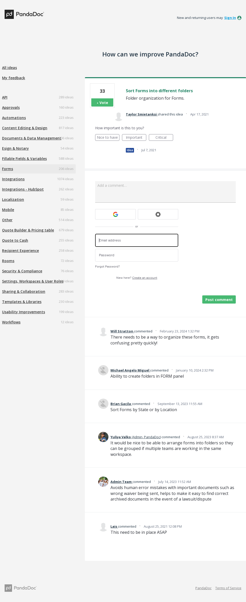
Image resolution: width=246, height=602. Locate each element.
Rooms (8, 260)
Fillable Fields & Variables (24, 158)
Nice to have (108, 138)
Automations (14, 117)
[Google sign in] (115, 214)
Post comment (219, 299)
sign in (230, 17)
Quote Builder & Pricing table (28, 230)
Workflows (11, 322)
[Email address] (136, 240)
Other (7, 219)
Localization (13, 199)
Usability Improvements (23, 311)
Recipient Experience (20, 250)
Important (136, 138)
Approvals (11, 107)
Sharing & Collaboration (23, 291)
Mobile (8, 209)
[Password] (136, 255)
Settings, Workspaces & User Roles (32, 281)
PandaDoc (203, 588)
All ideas (9, 67)
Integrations (13, 179)
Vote (103, 102)
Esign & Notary (15, 148)
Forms (7, 168)
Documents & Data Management (31, 138)
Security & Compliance (22, 271)
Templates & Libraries (21, 301)
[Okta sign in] (158, 214)
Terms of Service (228, 588)
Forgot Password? (107, 267)
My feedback (13, 77)
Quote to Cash (15, 240)
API (4, 97)
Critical (164, 138)
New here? (136, 278)
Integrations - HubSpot (23, 189)
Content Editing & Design (24, 127)
